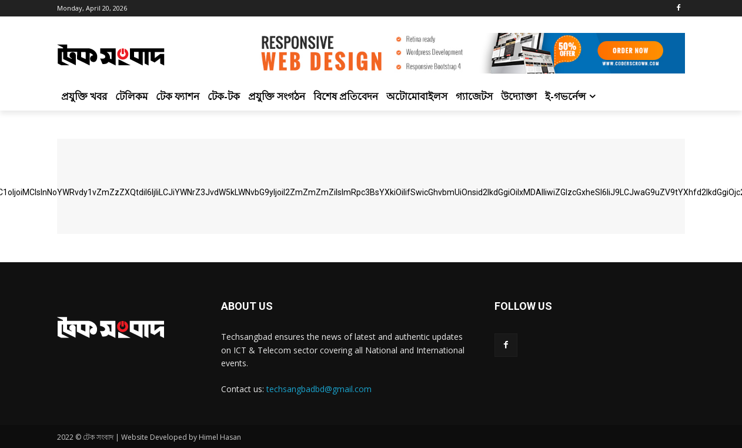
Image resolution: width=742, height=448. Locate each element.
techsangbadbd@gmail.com (319, 388)
